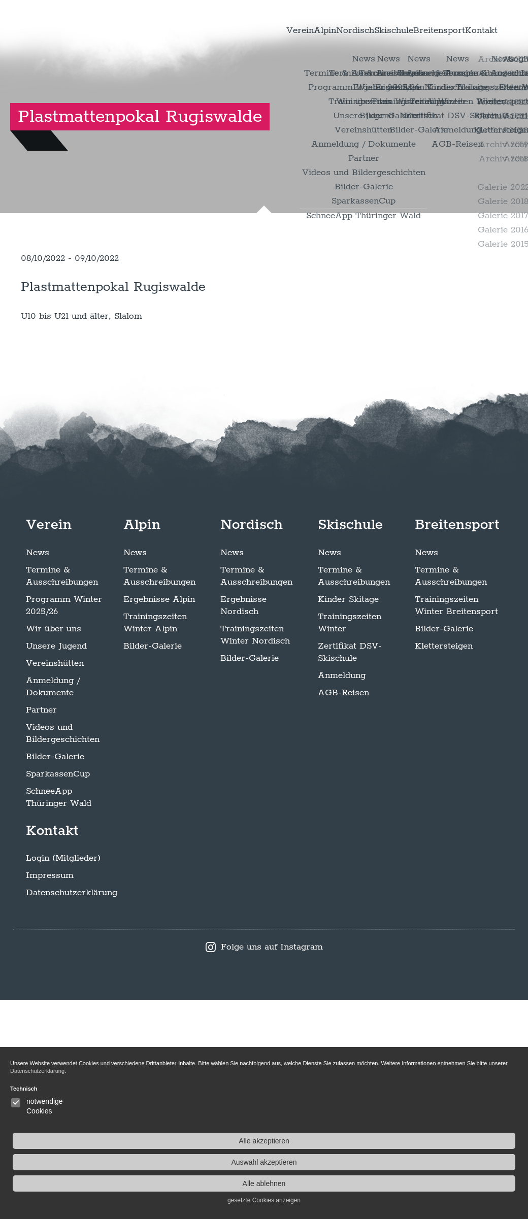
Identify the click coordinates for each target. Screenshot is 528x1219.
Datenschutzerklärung (71, 1112)
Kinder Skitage (348, 818)
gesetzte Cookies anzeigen (471, 1200)
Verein (226, 30)
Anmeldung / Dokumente (53, 905)
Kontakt (474, 30)
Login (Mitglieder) (63, 1077)
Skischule (360, 30)
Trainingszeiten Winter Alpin (155, 841)
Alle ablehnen (471, 1183)
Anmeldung (342, 894)
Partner (41, 928)
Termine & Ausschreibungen (62, 794)
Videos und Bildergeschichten (63, 952)
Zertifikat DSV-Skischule (350, 871)
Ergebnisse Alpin (159, 818)
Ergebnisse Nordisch (243, 824)
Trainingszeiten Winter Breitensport (456, 824)
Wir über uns (53, 847)
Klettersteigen (444, 864)
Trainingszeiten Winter (349, 841)
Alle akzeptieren (471, 1141)
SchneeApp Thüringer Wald (58, 1016)
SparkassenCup (58, 992)
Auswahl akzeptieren (471, 1162)
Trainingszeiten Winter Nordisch (255, 853)
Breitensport (419, 30)
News (37, 771)
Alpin (264, 30)
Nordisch (307, 30)
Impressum (50, 1094)
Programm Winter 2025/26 (64, 824)
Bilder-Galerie (55, 975)
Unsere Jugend (56, 864)
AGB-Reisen (343, 911)
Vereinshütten (55, 882)
